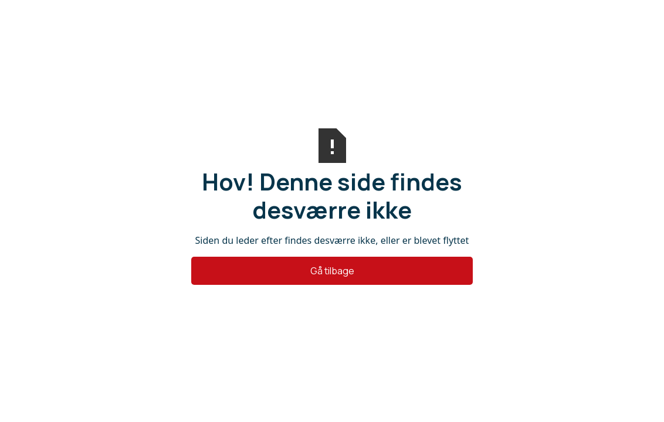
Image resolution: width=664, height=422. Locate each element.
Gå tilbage (332, 270)
